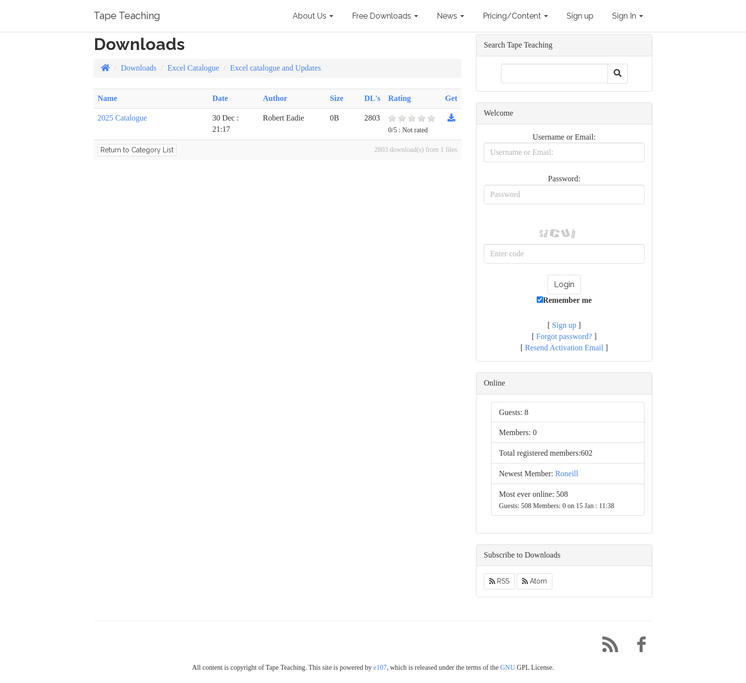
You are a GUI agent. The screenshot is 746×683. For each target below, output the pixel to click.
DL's (372, 98)
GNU (507, 667)
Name (107, 98)
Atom (534, 581)
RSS (499, 581)
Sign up (580, 16)
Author (275, 98)
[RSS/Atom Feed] (606, 647)
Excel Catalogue (193, 68)
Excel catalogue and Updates (275, 68)
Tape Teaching (127, 16)
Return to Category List (137, 150)
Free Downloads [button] (385, 16)
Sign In (627, 16)
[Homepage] (105, 68)
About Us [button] (313, 16)
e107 (380, 667)
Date (220, 98)
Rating (399, 98)
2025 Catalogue (122, 118)
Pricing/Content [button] (515, 16)
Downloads (138, 68)
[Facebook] (637, 647)
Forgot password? (564, 336)
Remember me (564, 300)
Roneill (566, 473)
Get (451, 98)
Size (337, 98)
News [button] (450, 16)
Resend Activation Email (564, 347)
